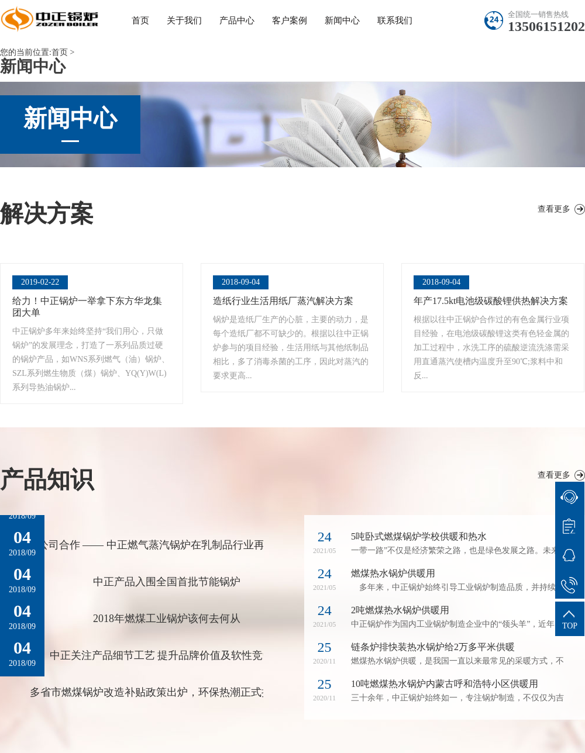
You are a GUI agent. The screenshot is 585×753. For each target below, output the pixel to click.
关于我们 (184, 20)
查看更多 (554, 209)
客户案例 (289, 20)
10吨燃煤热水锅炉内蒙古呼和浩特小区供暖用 (444, 684)
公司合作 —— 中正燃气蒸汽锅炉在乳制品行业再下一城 (167, 545)
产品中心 (236, 20)
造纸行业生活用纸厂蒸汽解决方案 (283, 301)
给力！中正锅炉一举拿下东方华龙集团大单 (87, 306)
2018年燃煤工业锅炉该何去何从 (166, 618)
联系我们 (394, 20)
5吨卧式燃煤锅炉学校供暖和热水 (419, 536)
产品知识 (47, 480)
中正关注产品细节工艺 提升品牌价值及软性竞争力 (167, 655)
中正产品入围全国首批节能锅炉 (166, 582)
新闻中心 (342, 20)
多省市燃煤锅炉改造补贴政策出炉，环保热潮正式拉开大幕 (167, 692)
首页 (140, 20)
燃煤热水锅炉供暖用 (393, 573)
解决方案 (47, 214)
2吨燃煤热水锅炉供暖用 (400, 610)
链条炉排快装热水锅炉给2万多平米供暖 (433, 647)
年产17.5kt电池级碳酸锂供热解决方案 (491, 301)
